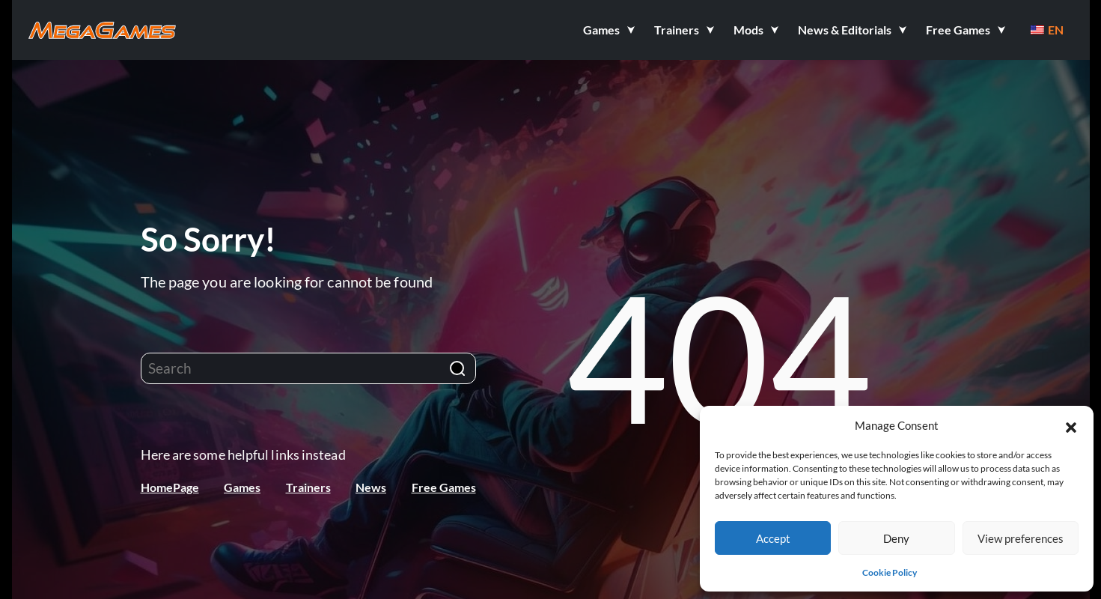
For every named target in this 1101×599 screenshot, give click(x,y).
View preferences (1021, 538)
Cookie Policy (889, 572)
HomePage (170, 487)
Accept (773, 538)
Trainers (308, 487)
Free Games (444, 487)
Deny (896, 538)
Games (242, 487)
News (371, 487)
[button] (1071, 425)
